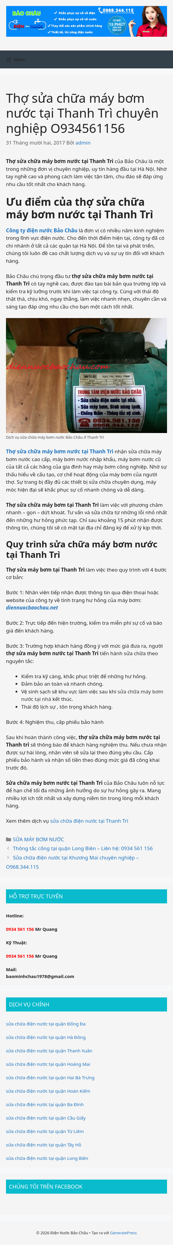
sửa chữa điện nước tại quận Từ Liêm (45, 1131)
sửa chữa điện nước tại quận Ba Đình (45, 1104)
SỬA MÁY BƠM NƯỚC (38, 839)
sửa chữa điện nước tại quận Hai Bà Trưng (50, 1077)
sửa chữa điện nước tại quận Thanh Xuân (49, 1051)
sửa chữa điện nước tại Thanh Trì (89, 820)
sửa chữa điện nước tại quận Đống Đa (45, 1024)
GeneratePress (123, 1232)
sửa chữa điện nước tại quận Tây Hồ (43, 1145)
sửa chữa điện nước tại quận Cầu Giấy (46, 1118)
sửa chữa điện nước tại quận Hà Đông (46, 1037)
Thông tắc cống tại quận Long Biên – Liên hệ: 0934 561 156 (83, 848)
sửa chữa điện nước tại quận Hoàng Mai (48, 1064)
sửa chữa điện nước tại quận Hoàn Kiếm (48, 1091)
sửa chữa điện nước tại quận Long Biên (47, 1158)
